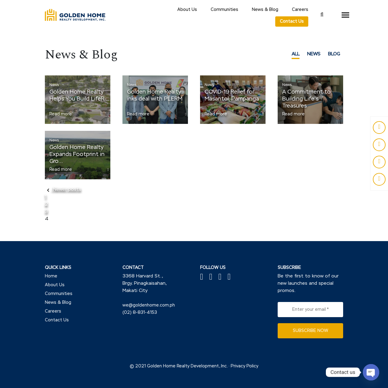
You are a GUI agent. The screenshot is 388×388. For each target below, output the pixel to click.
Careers (300, 10)
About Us (187, 10)
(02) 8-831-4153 (139, 312)
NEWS (313, 54)
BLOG (334, 54)
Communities (224, 10)
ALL (295, 54)
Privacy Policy (244, 366)
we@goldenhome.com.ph (148, 305)
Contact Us (292, 21)
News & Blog (265, 10)
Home (51, 276)
